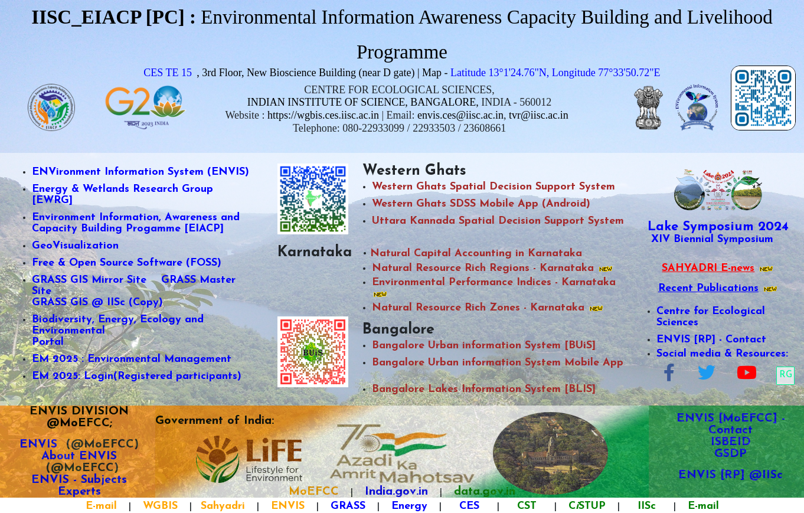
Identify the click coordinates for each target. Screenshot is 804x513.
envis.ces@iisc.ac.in (460, 115)
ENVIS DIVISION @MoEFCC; (79, 417)
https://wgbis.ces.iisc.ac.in (323, 115)
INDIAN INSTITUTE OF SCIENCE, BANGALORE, (363, 102)
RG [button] (785, 375)
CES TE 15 (167, 73)
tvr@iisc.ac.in (538, 115)
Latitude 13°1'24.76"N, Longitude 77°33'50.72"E (555, 73)
